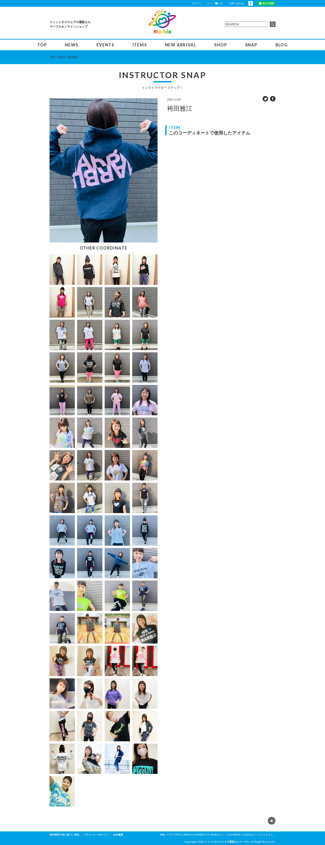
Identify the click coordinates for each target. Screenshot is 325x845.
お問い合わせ (236, 3)
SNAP (251, 44)
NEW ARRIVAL (180, 44)
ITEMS (139, 44)
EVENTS (105, 44)
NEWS (71, 44)
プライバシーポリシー (96, 834)
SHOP (220, 44)
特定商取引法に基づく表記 (64, 834)
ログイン (197, 3)
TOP (42, 44)
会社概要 (118, 834)
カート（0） (215, 3)
